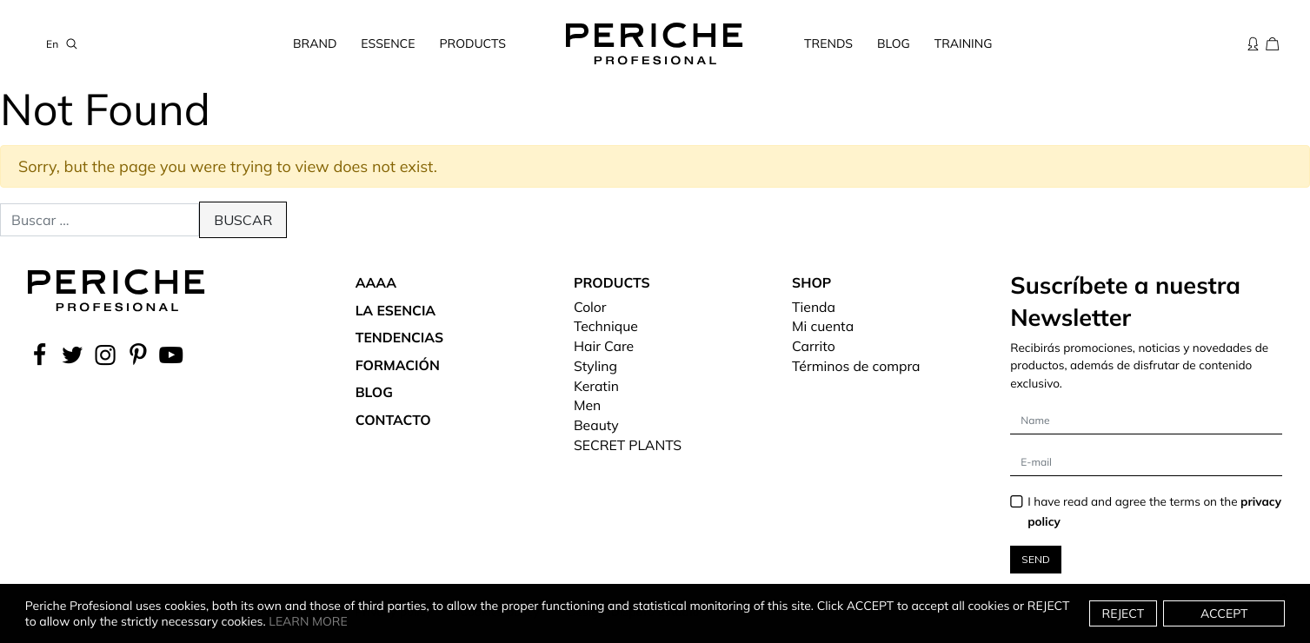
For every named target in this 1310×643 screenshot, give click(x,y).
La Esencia (396, 310)
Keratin (596, 385)
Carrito (813, 346)
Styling (595, 366)
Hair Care (604, 346)
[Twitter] (72, 354)
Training (963, 43)
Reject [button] (1123, 613)
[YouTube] (171, 354)
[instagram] (105, 354)
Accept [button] (1224, 613)
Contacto (393, 419)
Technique (606, 326)
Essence (388, 43)
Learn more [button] (308, 621)
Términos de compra (856, 366)
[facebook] (42, 354)
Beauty (596, 425)
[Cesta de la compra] (1272, 43)
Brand (314, 43)
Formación (398, 365)
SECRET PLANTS (628, 445)
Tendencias (399, 337)
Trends (828, 43)
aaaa (376, 282)
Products (472, 43)
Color (590, 306)
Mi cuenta (823, 326)
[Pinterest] (138, 354)
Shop (811, 282)
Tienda (813, 306)
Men (587, 405)
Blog (893, 43)
